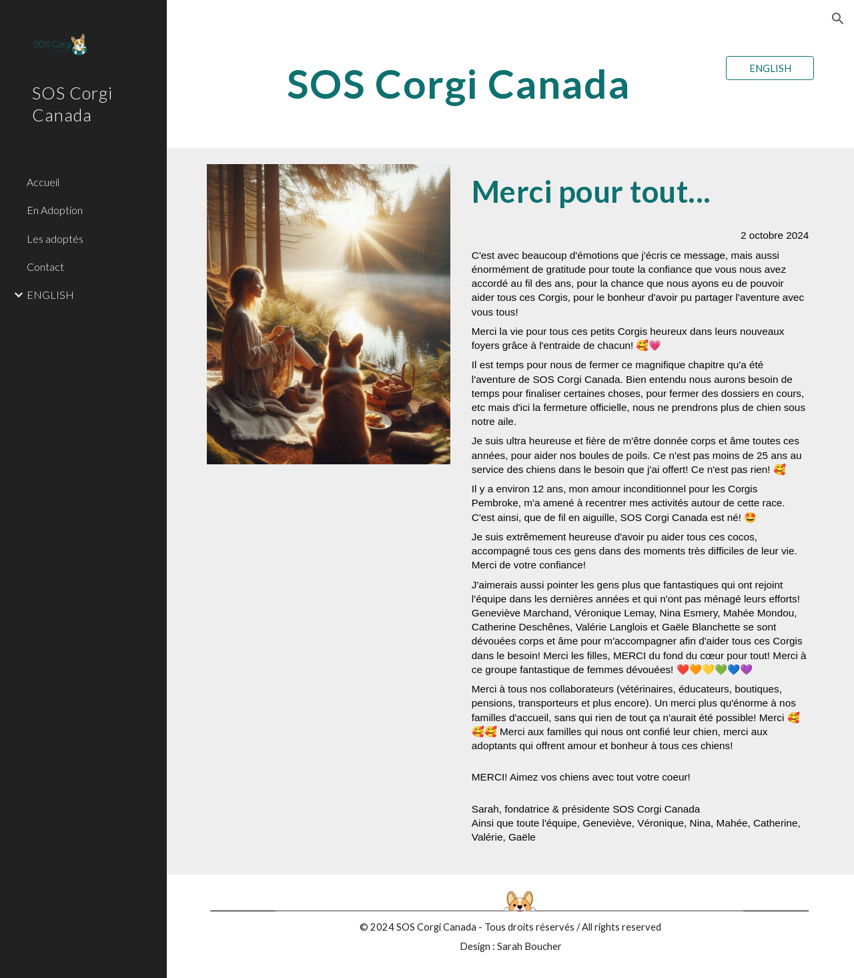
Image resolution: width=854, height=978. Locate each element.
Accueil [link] (43, 181)
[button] (838, 19)
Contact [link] (45, 266)
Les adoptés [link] (55, 238)
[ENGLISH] (770, 68)
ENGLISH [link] (50, 294)
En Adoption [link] (55, 209)
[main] (459, 83)
